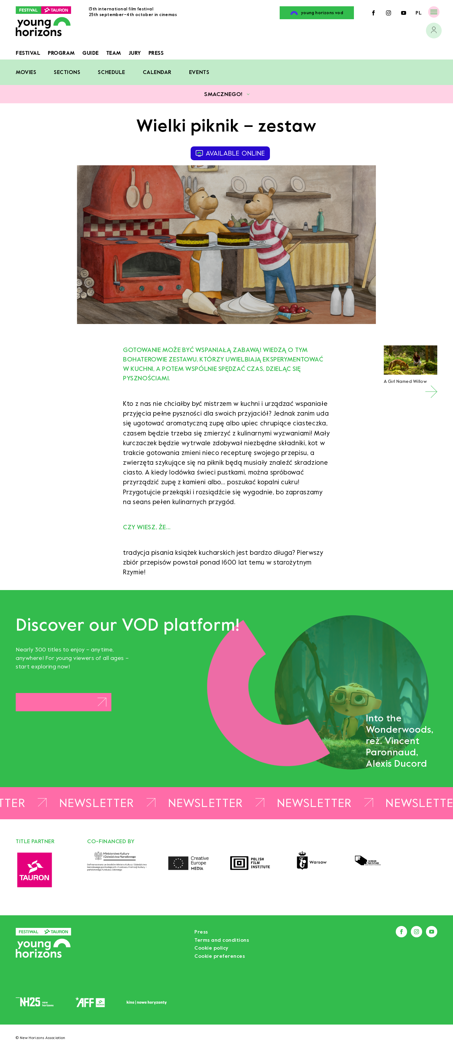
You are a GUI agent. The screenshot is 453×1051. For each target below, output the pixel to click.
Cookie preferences (219, 956)
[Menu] (433, 11)
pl (419, 12)
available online (230, 153)
